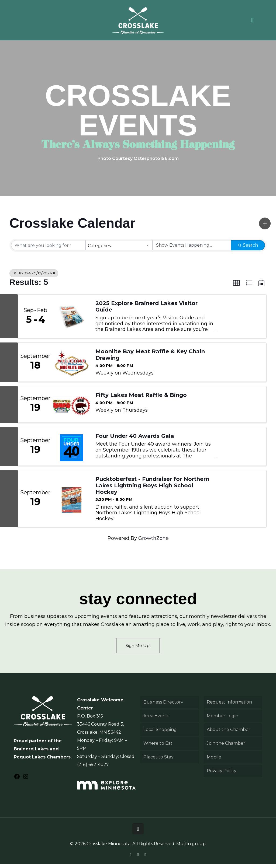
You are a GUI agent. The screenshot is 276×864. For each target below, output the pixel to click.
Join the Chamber (226, 743)
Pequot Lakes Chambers (42, 757)
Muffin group (191, 843)
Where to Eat (157, 743)
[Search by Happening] (192, 245)
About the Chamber (228, 729)
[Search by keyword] (48, 245)
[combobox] (119, 245)
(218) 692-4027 (93, 764)
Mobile (214, 757)
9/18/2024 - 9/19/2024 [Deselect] (34, 273)
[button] (265, 223)
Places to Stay (158, 757)
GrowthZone (153, 538)
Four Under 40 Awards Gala (134, 436)
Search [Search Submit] (248, 245)
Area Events (156, 715)
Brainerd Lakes (31, 748)
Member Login (222, 715)
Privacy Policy (221, 770)
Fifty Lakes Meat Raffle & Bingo (141, 395)
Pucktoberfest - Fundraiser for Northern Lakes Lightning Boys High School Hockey (152, 485)
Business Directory (163, 702)
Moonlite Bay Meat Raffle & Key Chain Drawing (150, 354)
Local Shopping (160, 729)
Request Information (229, 702)
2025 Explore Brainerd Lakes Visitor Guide (146, 306)
